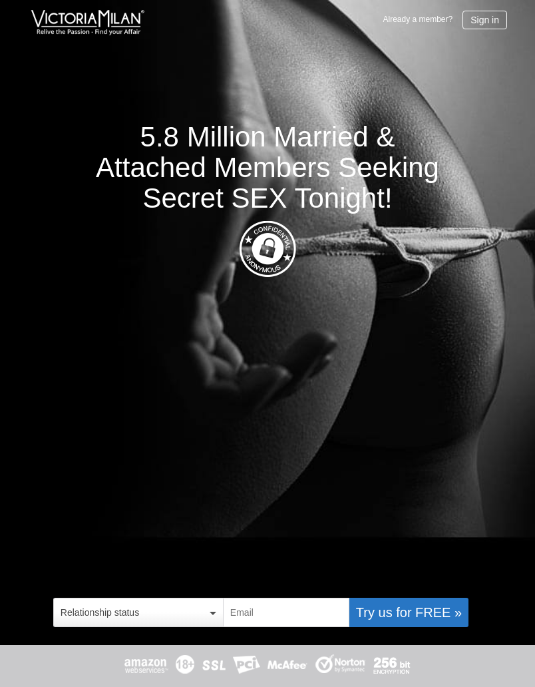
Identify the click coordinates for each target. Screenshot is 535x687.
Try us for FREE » (409, 612)
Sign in (484, 20)
